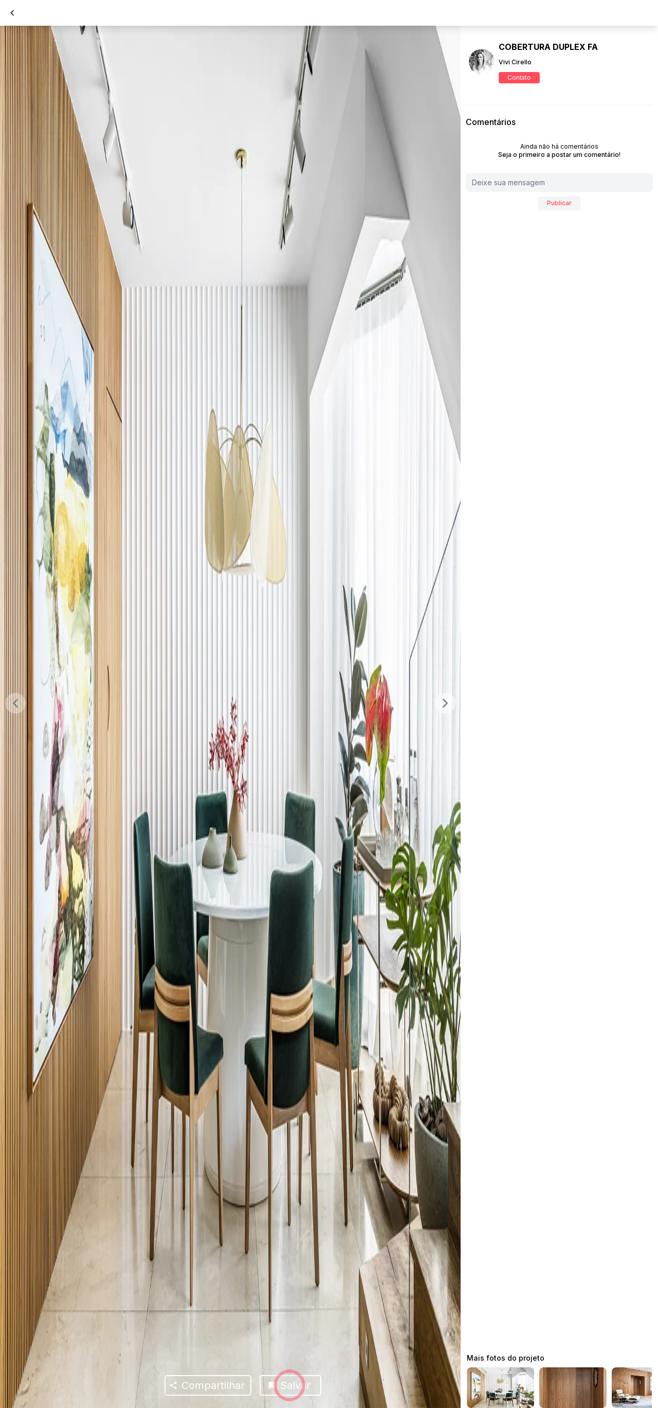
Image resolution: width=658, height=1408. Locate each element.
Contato (519, 77)
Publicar (559, 203)
